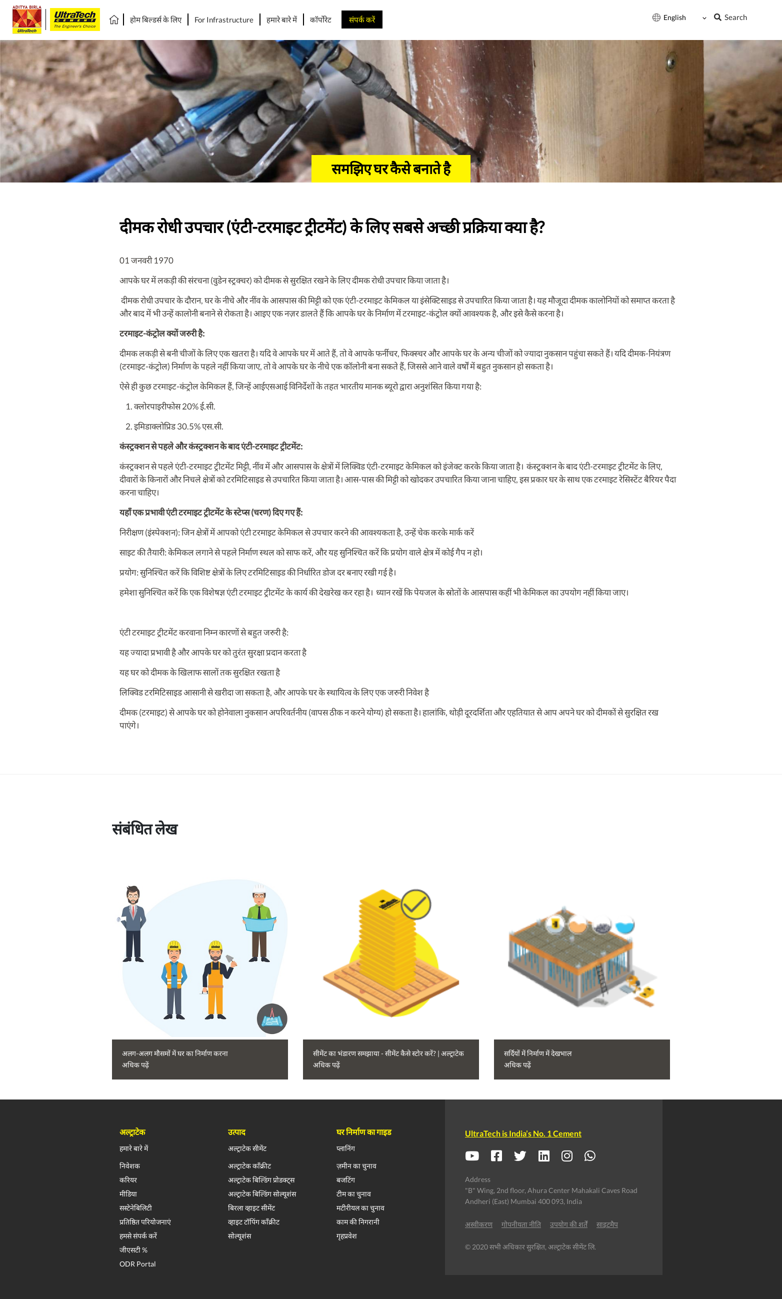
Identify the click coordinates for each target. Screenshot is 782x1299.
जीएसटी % (134, 1250)
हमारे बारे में (134, 1148)
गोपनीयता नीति (521, 1224)
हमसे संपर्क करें (138, 1236)
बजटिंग (345, 1180)
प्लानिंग (345, 1148)
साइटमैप (607, 1224)
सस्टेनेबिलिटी (136, 1208)
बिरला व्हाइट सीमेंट (251, 1208)
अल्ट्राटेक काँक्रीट (249, 1166)
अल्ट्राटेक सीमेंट (247, 1148)
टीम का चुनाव (353, 1194)
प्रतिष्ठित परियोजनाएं (145, 1222)
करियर (128, 1180)
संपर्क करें (362, 19)
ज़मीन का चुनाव (356, 1166)
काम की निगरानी (358, 1222)
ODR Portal (138, 1264)
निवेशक (130, 1166)
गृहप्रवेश (346, 1236)
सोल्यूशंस (239, 1236)
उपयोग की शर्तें (569, 1224)
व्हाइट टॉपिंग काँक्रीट (254, 1222)
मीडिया (128, 1194)
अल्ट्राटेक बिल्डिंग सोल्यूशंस (262, 1194)
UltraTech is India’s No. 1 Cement (523, 1133)
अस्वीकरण (478, 1224)
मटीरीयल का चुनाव (360, 1208)
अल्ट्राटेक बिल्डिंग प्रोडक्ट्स (261, 1180)
